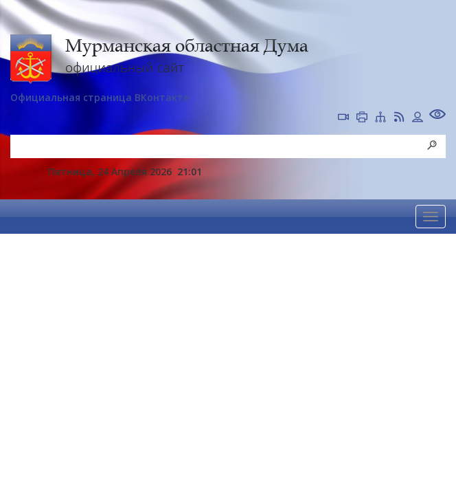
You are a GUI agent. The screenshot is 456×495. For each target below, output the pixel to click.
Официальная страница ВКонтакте (99, 97)
